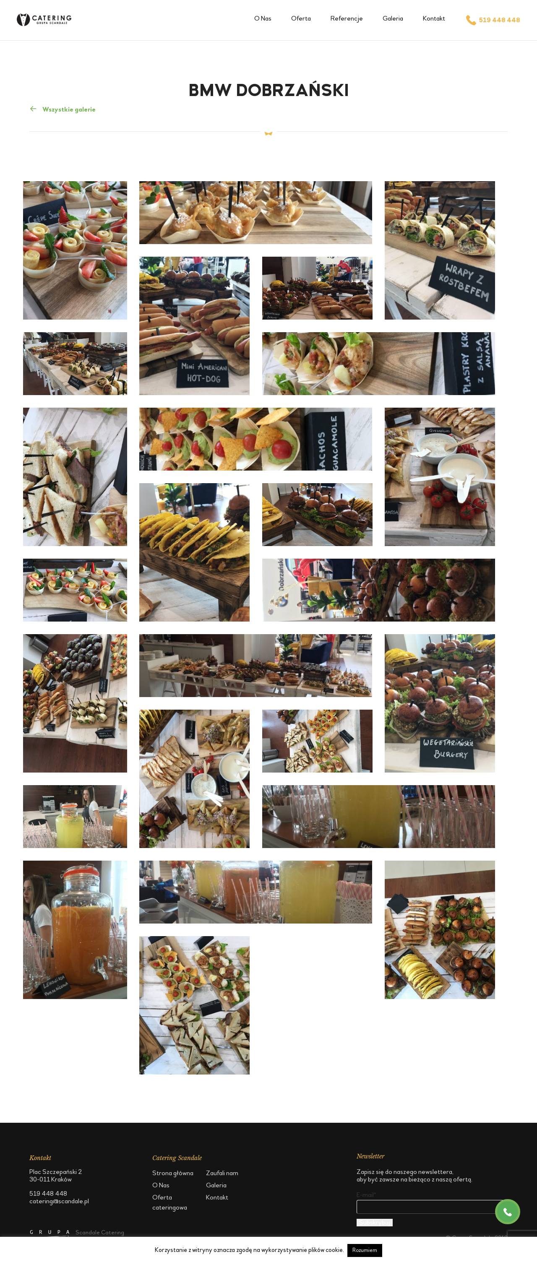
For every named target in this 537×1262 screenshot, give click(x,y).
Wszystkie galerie (62, 108)
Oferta (301, 18)
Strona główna (172, 1173)
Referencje (347, 18)
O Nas (262, 18)
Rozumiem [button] (364, 1250)
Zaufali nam (222, 1173)
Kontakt (434, 18)
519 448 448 (492, 20)
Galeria (393, 18)
